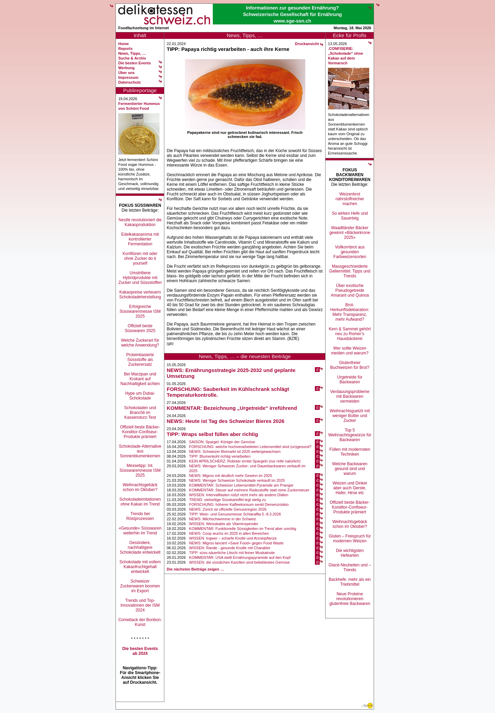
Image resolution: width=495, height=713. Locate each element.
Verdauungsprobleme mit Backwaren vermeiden (349, 396)
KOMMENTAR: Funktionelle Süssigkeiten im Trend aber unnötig (242, 528)
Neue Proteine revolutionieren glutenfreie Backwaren (349, 599)
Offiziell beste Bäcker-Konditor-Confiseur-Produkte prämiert (140, 432)
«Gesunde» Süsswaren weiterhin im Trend (140, 530)
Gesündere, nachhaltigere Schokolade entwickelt (140, 547)
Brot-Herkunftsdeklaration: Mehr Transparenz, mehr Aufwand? (349, 312)
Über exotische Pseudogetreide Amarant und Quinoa (350, 290)
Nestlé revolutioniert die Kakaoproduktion (140, 222)
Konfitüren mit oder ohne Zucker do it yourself (140, 258)
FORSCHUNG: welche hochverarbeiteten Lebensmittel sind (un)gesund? (250, 447)
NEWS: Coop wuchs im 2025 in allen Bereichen (229, 533)
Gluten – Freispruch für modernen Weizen (350, 538)
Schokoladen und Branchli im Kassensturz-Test (140, 412)
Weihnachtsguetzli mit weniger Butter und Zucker (350, 415)
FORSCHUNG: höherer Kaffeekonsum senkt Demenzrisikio (239, 504)
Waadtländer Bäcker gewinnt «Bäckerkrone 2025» (349, 232)
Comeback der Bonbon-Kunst (140, 622)
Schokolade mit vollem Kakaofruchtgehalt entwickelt (140, 567)
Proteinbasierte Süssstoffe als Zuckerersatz (140, 359)
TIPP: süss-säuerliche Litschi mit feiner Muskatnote (232, 553)
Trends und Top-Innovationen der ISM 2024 (140, 605)
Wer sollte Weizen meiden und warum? (349, 350)
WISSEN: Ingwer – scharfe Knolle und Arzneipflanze (233, 538)
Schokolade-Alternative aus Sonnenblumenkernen (140, 451)
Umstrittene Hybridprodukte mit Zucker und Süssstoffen (140, 277)
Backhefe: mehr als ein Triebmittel (350, 582)
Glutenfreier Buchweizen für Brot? (349, 365)
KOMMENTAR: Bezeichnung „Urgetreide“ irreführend (232, 408)
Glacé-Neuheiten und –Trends (350, 567)
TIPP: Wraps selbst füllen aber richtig (212, 434)
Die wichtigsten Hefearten (350, 553)
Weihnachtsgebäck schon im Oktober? (140, 487)
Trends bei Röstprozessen (140, 516)
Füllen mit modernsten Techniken (349, 452)
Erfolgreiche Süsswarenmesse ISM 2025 (140, 311)
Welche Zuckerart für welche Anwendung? (140, 343)
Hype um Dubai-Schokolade (140, 396)
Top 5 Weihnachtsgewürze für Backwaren (349, 435)
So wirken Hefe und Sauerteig (350, 216)
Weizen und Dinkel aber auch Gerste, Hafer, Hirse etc (350, 488)
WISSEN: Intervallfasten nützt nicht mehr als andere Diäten (238, 495)
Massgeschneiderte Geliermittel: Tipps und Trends (349, 271)
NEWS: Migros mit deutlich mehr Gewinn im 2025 (230, 475)
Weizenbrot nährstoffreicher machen (350, 199)
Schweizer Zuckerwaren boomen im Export (140, 586)
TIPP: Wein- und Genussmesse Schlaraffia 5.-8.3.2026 (235, 514)
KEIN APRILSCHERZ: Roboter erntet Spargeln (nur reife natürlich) (244, 461)
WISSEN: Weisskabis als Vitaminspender (223, 524)
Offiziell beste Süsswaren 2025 (140, 328)
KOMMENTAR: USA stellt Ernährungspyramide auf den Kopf (239, 557)
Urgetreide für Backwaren (349, 379)
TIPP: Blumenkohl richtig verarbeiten (220, 456)
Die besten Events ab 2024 (140, 651)
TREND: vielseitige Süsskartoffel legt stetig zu (227, 500)
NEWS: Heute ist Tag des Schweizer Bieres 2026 (225, 421)
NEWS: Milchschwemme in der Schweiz (222, 519)
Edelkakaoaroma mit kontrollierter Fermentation (140, 239)
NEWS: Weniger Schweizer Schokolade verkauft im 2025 (237, 480)
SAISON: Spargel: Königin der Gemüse (222, 442)
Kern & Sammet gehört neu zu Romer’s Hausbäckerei (350, 334)
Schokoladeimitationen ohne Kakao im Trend (140, 502)
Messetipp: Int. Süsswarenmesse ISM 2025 (140, 470)
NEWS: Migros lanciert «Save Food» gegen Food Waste (236, 543)
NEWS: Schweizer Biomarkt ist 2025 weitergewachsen (234, 451)
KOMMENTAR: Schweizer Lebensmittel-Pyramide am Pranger (241, 485)
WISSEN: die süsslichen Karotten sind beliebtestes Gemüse (239, 562)
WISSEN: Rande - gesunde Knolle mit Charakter (230, 548)
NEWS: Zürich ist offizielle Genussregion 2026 (227, 509)
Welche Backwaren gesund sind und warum (349, 468)
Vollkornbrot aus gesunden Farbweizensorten (349, 252)
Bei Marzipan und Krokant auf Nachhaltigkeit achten (140, 379)
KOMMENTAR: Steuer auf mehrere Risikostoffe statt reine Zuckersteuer (249, 490)
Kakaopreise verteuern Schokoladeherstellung (140, 294)
